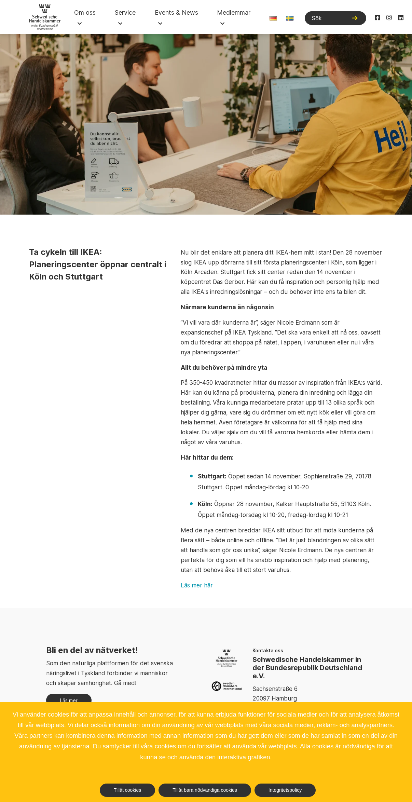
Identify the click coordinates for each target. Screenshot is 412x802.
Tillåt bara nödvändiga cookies (205, 790)
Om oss (85, 12)
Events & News (176, 12)
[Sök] (335, 18)
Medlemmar (233, 12)
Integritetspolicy (285, 790)
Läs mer (69, 700)
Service (125, 12)
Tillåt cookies (127, 790)
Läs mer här (197, 585)
